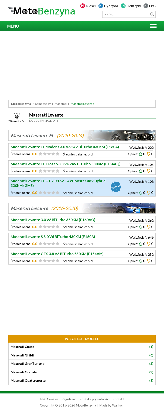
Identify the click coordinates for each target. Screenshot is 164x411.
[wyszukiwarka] (129, 14)
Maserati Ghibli (82, 355)
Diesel (91, 6)
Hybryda (111, 6)
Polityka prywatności (94, 399)
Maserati (61, 103)
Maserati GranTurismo (82, 363)
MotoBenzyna (21, 103)
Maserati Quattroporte (82, 380)
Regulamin (69, 399)
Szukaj (152, 14)
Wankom (118, 405)
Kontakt (118, 399)
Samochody (43, 103)
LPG (152, 6)
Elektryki (133, 6)
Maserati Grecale (82, 372)
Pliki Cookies (49, 399)
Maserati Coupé (82, 346)
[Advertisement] (82, 65)
